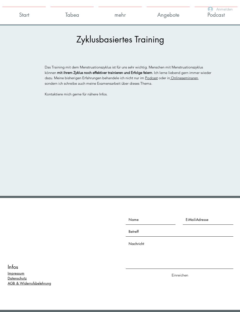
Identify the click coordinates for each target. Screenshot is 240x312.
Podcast (151, 78)
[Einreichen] (180, 275)
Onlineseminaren (184, 78)
